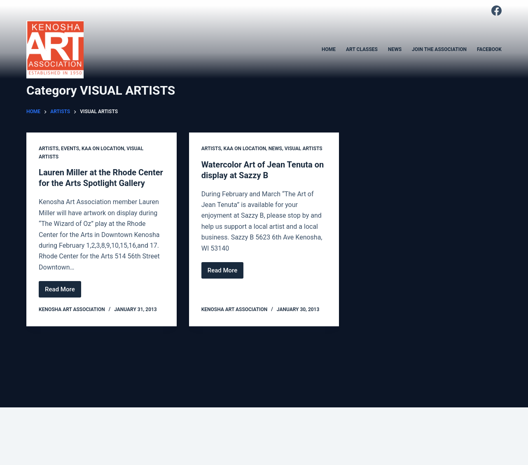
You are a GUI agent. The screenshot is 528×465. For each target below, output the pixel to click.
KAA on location (103, 148)
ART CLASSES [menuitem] (362, 49)
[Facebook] (496, 10)
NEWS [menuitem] (395, 49)
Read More (63, 292)
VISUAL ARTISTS (303, 148)
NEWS (275, 148)
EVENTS (70, 148)
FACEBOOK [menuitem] (489, 49)
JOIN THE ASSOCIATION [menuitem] (439, 49)
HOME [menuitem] (329, 49)
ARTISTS (48, 148)
